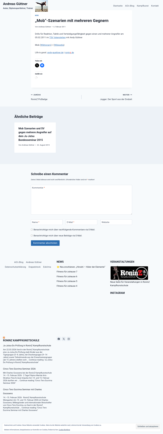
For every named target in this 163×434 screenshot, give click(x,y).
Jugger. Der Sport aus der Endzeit (108, 96)
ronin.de (69, 52)
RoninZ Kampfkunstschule (21, 340)
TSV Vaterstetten (57, 37)
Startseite (118, 5)
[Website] (116, 222)
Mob (37, 15)
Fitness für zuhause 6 (67, 276)
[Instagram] (69, 339)
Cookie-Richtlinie (64, 430)
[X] (64, 339)
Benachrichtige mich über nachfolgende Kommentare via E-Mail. (64, 229)
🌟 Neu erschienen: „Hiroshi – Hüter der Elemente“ (81, 267)
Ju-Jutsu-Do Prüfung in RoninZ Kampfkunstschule (27, 345)
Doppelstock (34, 267)
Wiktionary (46, 45)
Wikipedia (59, 45)
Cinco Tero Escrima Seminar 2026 (19, 368)
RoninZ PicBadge (55, 96)
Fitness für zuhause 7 (67, 271)
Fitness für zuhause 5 (67, 281)
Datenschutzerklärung (15, 267)
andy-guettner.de (55, 52)
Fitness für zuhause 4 (67, 286)
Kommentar (38, 187)
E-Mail (70, 222)
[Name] (47, 222)
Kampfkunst (143, 5)
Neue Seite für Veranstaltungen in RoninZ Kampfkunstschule (130, 276)
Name (35, 222)
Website (105, 222)
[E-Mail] (81, 222)
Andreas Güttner (44, 27)
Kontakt (155, 5)
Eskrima (47, 267)
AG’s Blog (129, 5)
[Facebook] (59, 339)
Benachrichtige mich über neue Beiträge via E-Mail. (58, 235)
